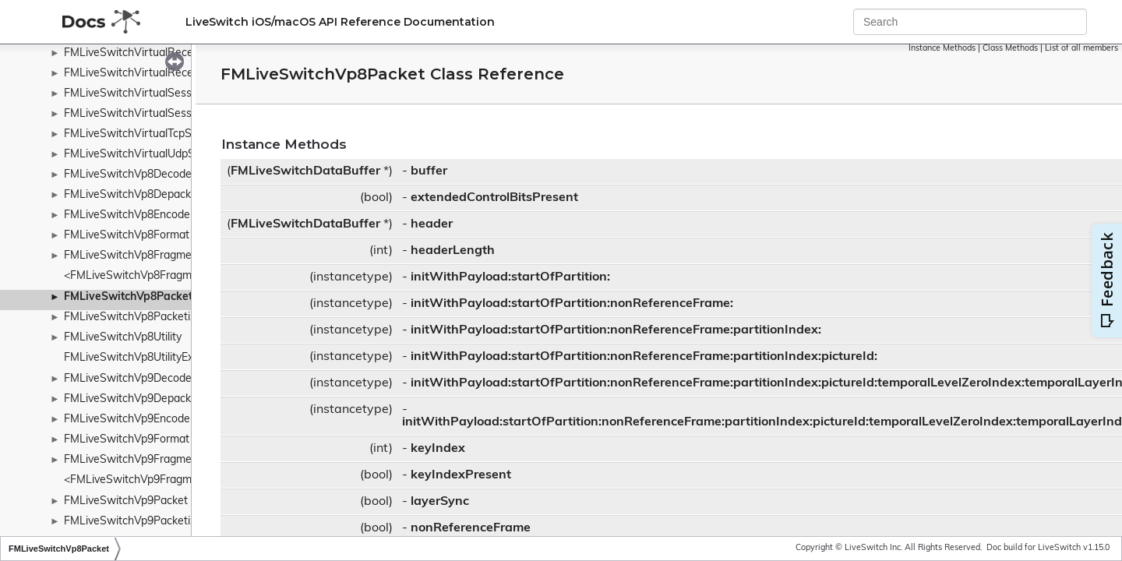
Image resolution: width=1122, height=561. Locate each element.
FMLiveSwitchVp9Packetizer (135, 521)
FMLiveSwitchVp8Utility (123, 338)
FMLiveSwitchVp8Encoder (129, 215)
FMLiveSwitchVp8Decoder (130, 175)
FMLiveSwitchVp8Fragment (133, 256)
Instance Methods (942, 48)
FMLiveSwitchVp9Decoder (130, 379)
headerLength (453, 251)
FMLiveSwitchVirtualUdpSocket (143, 155)
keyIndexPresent (461, 475)
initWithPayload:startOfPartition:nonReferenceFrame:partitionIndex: (616, 330)
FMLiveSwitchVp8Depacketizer (141, 195)
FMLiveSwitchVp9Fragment (133, 460)
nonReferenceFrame (471, 528)
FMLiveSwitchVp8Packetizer (135, 317)
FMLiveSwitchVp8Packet (128, 297)
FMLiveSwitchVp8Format (126, 236)
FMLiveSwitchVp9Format (126, 440)
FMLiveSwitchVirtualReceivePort (146, 73)
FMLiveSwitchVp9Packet (126, 501)
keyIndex (438, 449)
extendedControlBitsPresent (494, 198)
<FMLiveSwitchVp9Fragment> (139, 480)
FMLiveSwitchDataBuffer (305, 171)
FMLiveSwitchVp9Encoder (129, 419)
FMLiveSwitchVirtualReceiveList (144, 53)
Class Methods (1010, 48)
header (432, 224)
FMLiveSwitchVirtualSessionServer (151, 94)
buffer (429, 171)
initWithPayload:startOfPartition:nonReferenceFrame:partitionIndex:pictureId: (644, 357)
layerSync (440, 502)
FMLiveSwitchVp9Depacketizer (141, 399)
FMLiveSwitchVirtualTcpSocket (141, 134)
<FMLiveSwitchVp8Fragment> (139, 276)
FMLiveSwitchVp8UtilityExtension (147, 358)
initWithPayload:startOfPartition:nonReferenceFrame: (572, 304)
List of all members (1081, 48)
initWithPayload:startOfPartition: (510, 277)
